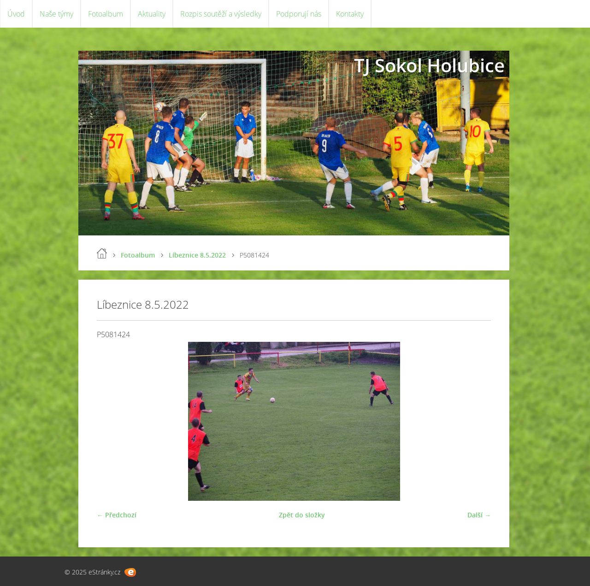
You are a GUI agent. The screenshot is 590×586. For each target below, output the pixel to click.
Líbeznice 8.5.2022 (197, 255)
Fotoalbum (105, 14)
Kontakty (350, 14)
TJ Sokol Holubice (429, 65)
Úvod (16, 14)
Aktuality (151, 14)
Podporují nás (298, 14)
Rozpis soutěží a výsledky (220, 14)
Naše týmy (56, 14)
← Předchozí (116, 514)
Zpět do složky (302, 514)
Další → (479, 514)
